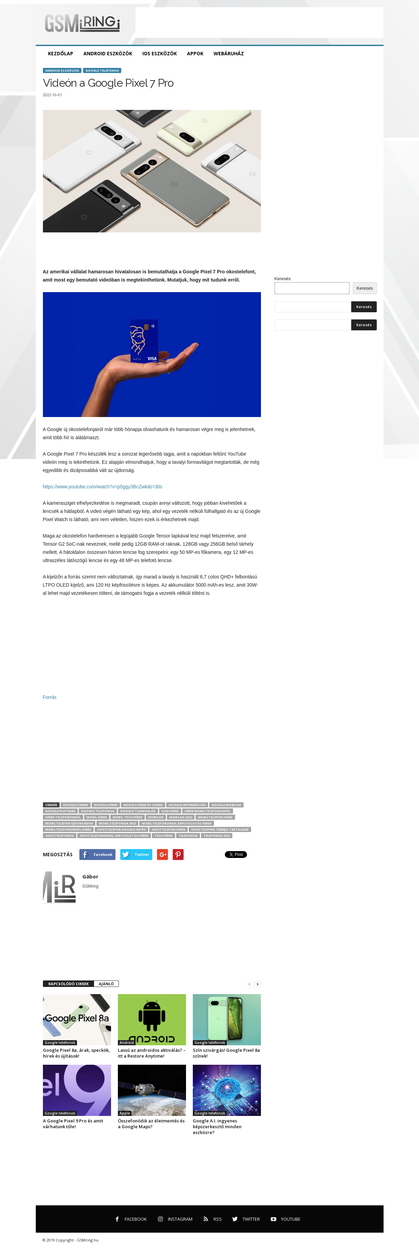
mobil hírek (97, 817)
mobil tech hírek (127, 817)
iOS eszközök (159, 53)
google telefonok (97, 811)
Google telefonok (102, 70)
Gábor (90, 876)
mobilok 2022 (180, 817)
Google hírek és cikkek (143, 805)
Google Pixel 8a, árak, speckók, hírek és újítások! (76, 1053)
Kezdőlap (60, 53)
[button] (373, 53)
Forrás (50, 697)
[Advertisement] (260, 22)
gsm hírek (170, 811)
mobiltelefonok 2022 (117, 823)
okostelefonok (59, 835)
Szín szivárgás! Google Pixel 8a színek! (226, 1053)
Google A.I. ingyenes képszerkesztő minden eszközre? (217, 1126)
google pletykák (60, 811)
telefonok (188, 835)
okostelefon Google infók (121, 829)
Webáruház (229, 53)
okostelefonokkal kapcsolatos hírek (114, 835)
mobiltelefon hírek (215, 817)
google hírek (106, 805)
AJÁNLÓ (106, 983)
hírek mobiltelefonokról (208, 811)
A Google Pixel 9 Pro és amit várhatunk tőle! (73, 1124)
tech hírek (163, 835)
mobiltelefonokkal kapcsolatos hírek (177, 823)
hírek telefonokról (63, 817)
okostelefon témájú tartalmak (220, 829)
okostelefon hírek (168, 829)
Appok (195, 53)
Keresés (283, 278)
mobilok (156, 817)
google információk (187, 805)
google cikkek (75, 805)
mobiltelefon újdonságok (69, 823)
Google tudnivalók (138, 811)
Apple (125, 1113)
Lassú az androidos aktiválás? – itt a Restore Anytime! (152, 1053)
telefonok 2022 (216, 835)
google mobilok (226, 805)
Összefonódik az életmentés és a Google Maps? (151, 1124)
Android (127, 1042)
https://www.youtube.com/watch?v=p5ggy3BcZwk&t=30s (102, 486)
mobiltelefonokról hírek (68, 829)
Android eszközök (107, 53)
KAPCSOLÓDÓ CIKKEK (68, 983)
